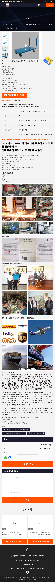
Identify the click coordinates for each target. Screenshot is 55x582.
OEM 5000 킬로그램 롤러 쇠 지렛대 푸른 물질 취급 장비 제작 (40, 533)
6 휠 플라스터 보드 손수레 (36, 433)
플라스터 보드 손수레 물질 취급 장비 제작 (15, 429)
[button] (5, 58)
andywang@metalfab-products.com (13, 1)
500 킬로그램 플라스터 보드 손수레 (13, 433)
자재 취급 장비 (14, 25)
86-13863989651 (47, 1)
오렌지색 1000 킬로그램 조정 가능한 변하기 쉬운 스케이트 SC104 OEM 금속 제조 (14, 533)
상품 (6, 25)
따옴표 (50, 5)
